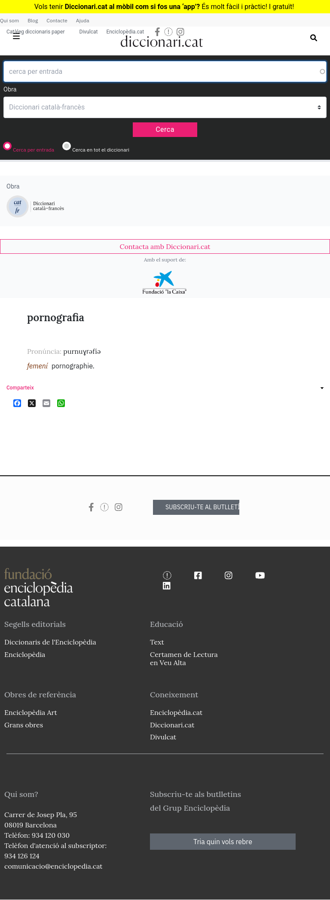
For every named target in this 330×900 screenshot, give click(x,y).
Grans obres (23, 725)
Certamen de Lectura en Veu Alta (184, 658)
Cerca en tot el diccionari (100, 149)
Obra (10, 89)
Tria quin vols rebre (222, 841)
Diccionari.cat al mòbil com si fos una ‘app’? (132, 7)
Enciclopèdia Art (30, 712)
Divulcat (88, 32)
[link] (165, 246)
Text (157, 642)
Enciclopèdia (24, 654)
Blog (33, 20)
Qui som (9, 20)
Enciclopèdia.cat (125, 32)
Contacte (56, 20)
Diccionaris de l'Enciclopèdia (50, 642)
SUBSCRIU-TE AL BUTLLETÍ (202, 507)
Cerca (165, 129)
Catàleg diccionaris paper (35, 32)
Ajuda (82, 20)
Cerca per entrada (33, 149)
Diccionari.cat (172, 725)
